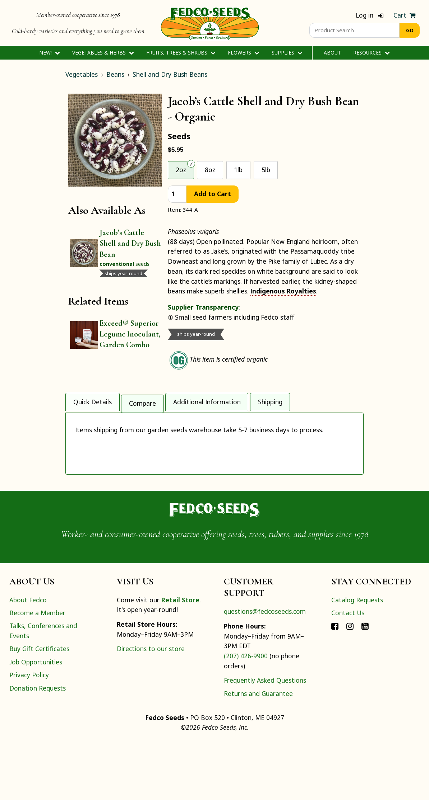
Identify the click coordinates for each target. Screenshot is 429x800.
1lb (238, 169)
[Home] (210, 23)
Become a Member (37, 671)
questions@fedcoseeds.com (265, 669)
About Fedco (28, 658)
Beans (115, 74)
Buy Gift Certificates (39, 706)
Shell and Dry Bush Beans (170, 74)
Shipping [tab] (270, 400)
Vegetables (81, 74)
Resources (371, 52)
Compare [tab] (142, 400)
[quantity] (177, 194)
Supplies (287, 52)
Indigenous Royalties (283, 291)
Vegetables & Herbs (103, 52)
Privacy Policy (29, 733)
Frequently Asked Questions (265, 738)
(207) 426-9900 (246, 714)
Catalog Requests (357, 658)
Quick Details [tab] (92, 400)
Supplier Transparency (203, 307)
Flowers (243, 52)
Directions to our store (151, 706)
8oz (210, 169)
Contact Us (347, 671)
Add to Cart (212, 193)
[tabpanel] (214, 471)
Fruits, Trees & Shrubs (180, 52)
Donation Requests (37, 746)
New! (49, 52)
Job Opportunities (35, 720)
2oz (181, 169)
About (332, 52)
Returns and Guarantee (258, 751)
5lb (266, 169)
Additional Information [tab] (207, 400)
